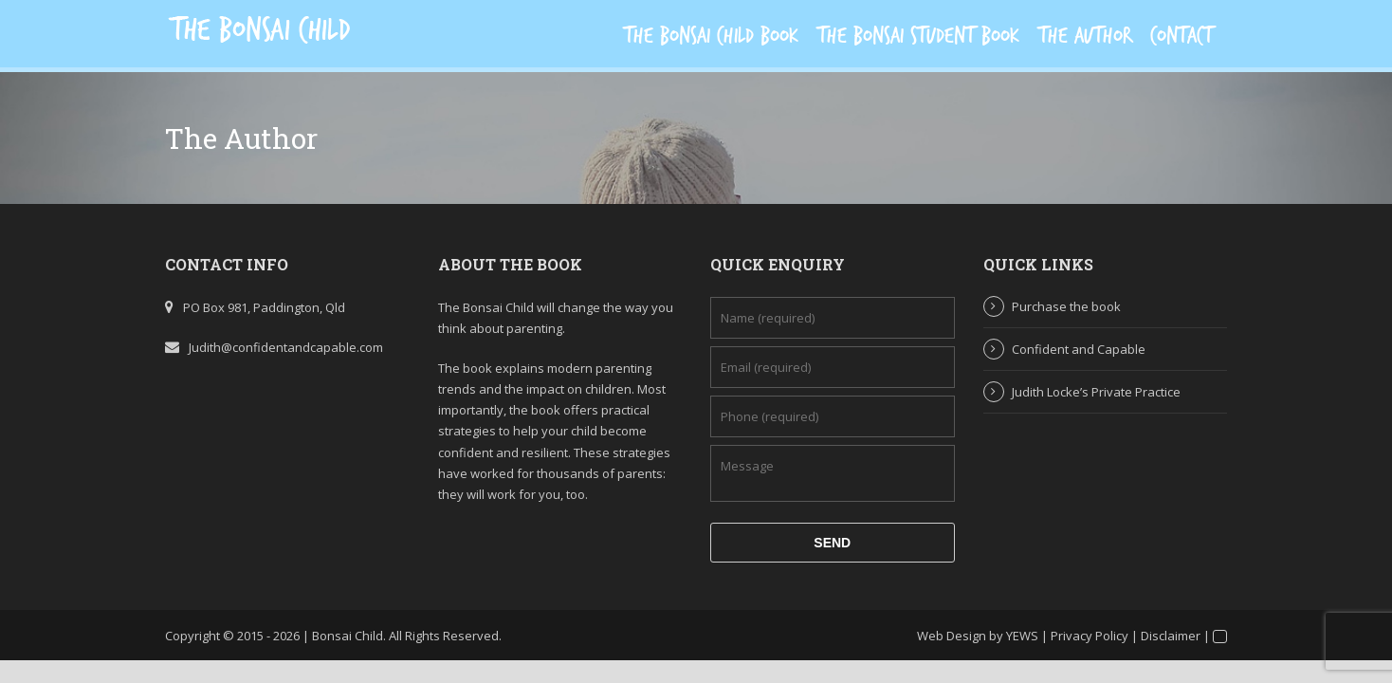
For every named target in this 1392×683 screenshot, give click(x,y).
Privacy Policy (1089, 635)
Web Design (951, 635)
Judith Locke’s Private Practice (1096, 391)
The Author (1084, 36)
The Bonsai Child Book (711, 36)
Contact (1181, 36)
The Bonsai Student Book (918, 36)
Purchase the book (1066, 306)
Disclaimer (1170, 635)
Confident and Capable (1078, 349)
